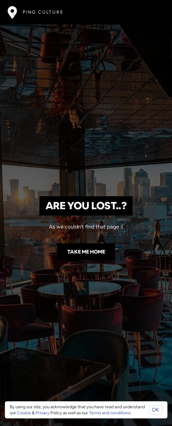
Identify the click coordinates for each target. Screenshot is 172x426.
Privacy (43, 413)
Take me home (86, 251)
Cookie (24, 413)
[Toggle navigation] (155, 12)
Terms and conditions (109, 413)
